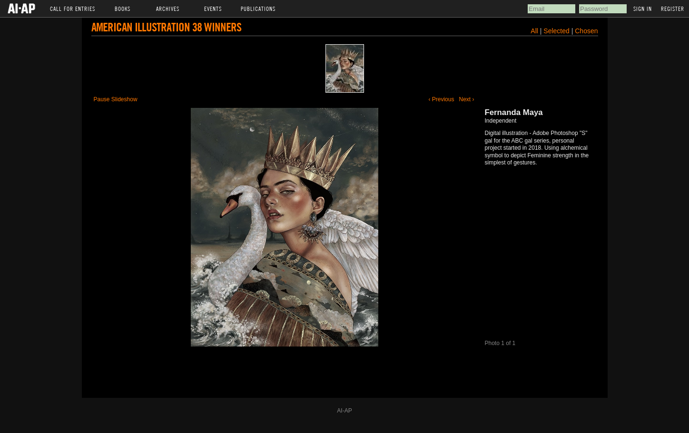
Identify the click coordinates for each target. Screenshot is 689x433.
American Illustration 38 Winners (166, 26)
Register (672, 8)
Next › (466, 99)
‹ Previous (441, 99)
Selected (557, 31)
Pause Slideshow (116, 99)
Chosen (586, 31)
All (534, 31)
